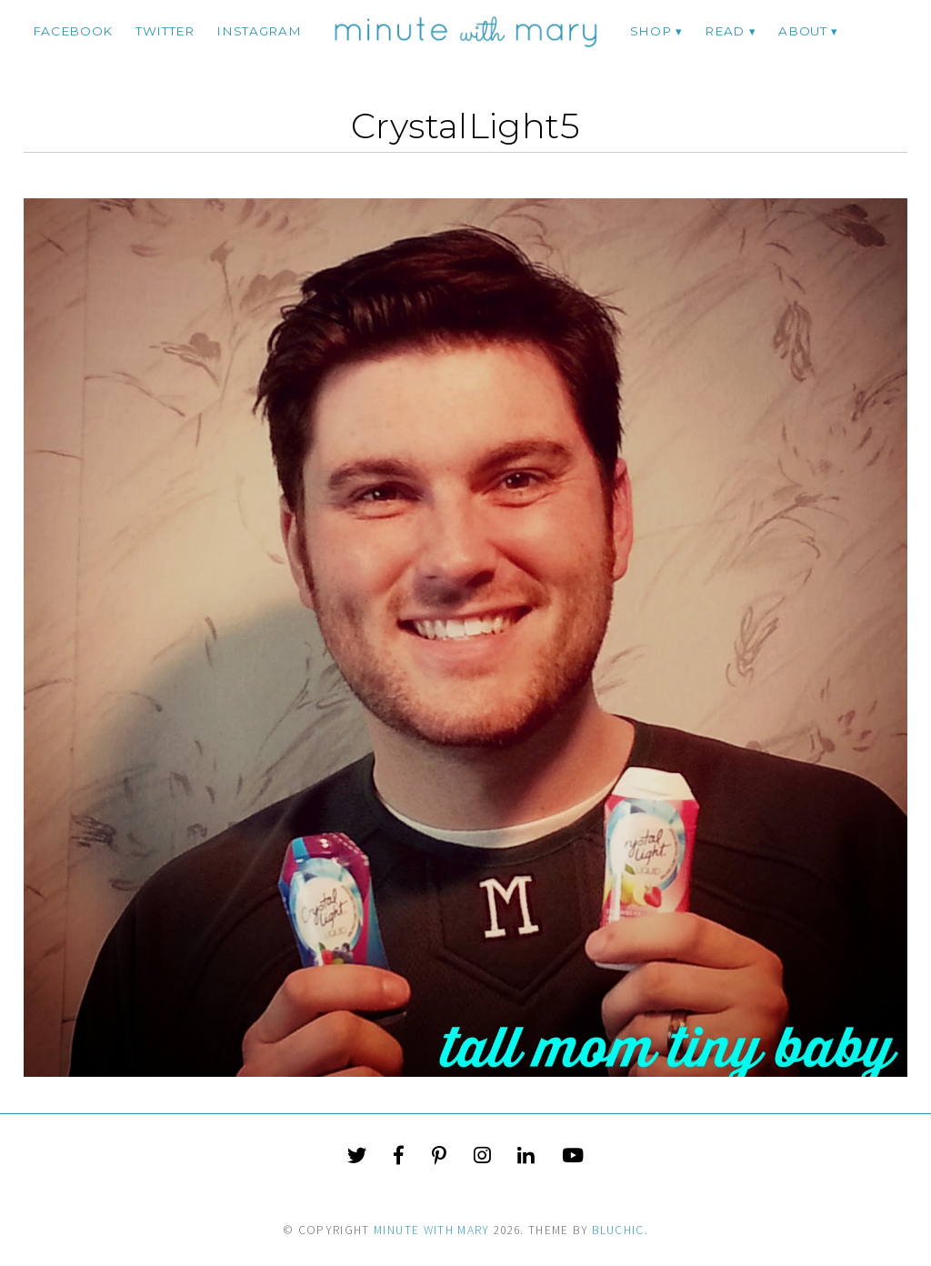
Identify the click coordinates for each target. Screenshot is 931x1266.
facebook (73, 31)
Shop (651, 31)
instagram (258, 31)
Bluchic (618, 1230)
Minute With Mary (432, 1230)
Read (725, 31)
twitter (165, 31)
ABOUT (802, 31)
